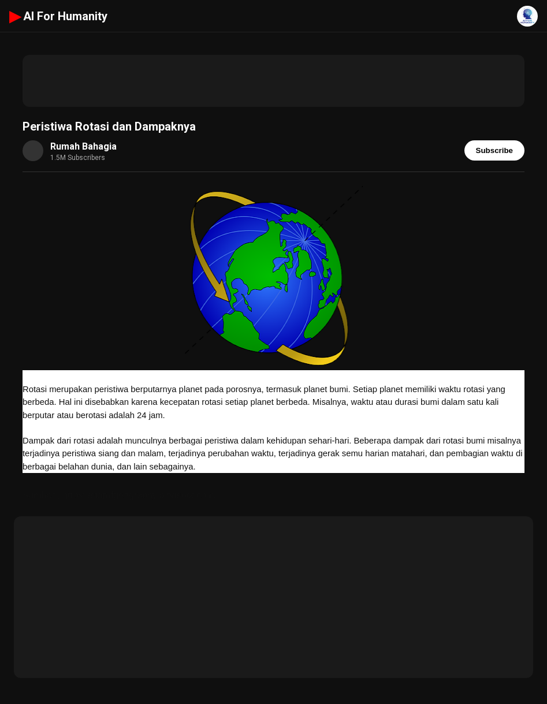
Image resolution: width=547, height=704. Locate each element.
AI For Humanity (58, 16)
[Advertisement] (273, 81)
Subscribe (494, 150)
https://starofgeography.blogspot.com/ (139, 495)
